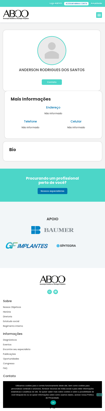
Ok (53, 403)
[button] (99, 15)
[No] (99, 394)
